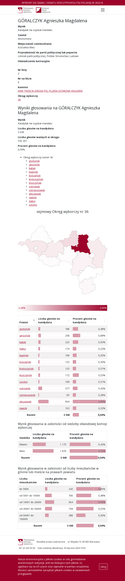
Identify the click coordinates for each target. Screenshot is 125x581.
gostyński (34, 161)
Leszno (33, 204)
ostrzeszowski (37, 190)
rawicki (33, 197)
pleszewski (35, 193)
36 (19, 99)
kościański (35, 175)
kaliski (32, 168)
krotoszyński (36, 179)
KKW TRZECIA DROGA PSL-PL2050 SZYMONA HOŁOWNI (50, 91)
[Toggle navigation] (102, 10)
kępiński (33, 172)
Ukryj (103, 566)
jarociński (34, 164)
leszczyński (35, 183)
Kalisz (32, 201)
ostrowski (34, 186)
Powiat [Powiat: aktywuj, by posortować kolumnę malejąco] (23, 322)
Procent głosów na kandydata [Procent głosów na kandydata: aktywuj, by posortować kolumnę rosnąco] (84, 320)
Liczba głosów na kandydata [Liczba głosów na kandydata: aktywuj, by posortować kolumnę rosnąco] (49, 320)
